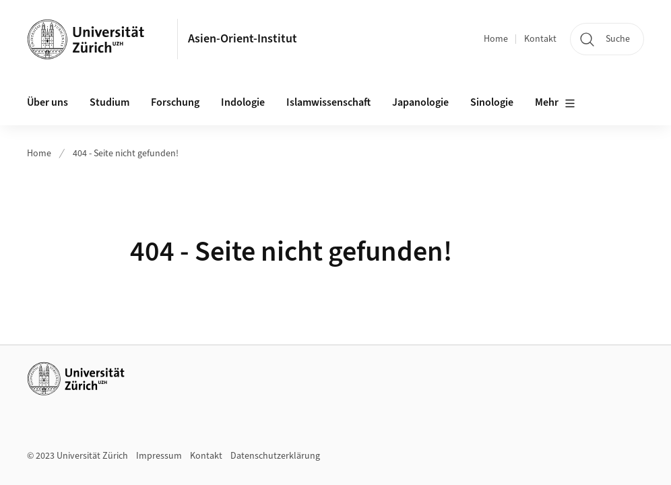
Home (496, 39)
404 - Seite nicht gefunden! (126, 153)
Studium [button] (109, 102)
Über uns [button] (47, 102)
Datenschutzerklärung (275, 456)
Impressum (159, 456)
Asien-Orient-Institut (242, 38)
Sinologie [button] (491, 102)
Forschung (175, 102)
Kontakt (540, 39)
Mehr (555, 103)
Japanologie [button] (420, 102)
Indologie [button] (243, 102)
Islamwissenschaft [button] (328, 102)
